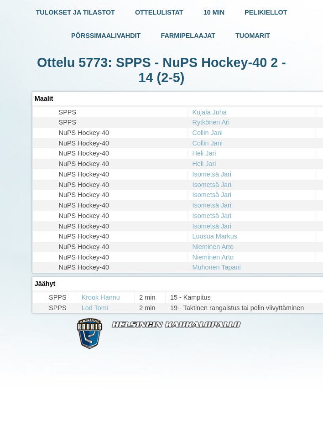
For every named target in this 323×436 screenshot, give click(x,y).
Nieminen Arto (213, 246)
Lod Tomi (95, 307)
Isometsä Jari (212, 174)
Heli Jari (204, 153)
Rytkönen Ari (211, 122)
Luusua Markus (215, 236)
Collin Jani (208, 132)
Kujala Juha (210, 112)
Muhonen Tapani (217, 267)
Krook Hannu (101, 297)
